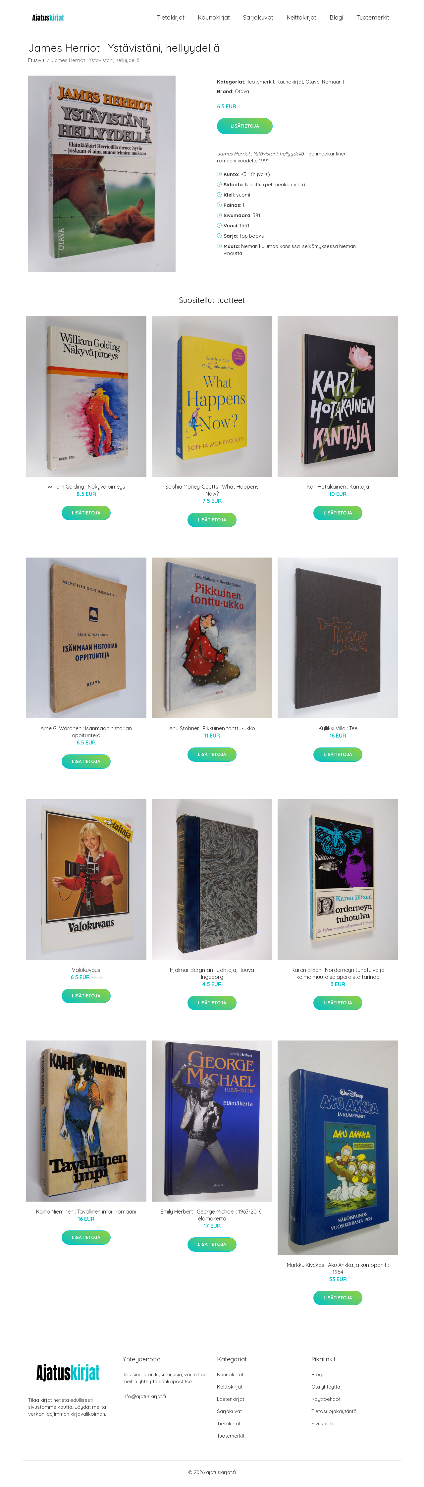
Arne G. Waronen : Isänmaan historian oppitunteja (86, 735)
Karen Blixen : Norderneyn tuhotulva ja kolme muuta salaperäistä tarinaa (338, 976)
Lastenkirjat (230, 1402)
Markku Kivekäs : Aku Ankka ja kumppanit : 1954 (338, 1272)
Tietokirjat (171, 19)
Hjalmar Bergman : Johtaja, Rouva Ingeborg (212, 976)
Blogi (336, 19)
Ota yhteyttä (325, 1390)
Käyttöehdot (326, 1402)
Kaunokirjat (214, 19)
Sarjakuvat (258, 19)
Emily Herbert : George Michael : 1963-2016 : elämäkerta (212, 1218)
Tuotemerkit (372, 19)
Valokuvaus (86, 973)
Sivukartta (323, 1427)
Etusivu (36, 63)
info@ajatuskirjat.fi (144, 1400)
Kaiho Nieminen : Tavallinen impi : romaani (86, 1215)
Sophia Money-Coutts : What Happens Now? (212, 494)
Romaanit (333, 85)
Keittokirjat (301, 19)
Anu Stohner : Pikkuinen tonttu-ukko (212, 732)
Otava (312, 85)
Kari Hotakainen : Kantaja (338, 490)
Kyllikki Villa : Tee (338, 732)
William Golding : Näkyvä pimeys (86, 490)
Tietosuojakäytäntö (334, 1414)
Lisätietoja (245, 130)
